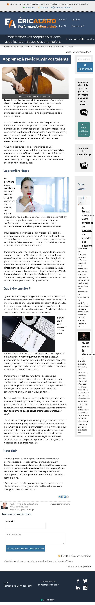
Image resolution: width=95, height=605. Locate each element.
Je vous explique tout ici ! (84, 129)
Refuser (43, 7)
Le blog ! (61, 19)
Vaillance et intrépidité (78, 52)
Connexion (87, 39)
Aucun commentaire (60, 504)
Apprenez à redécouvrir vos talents (36, 59)
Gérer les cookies (61, 7)
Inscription (73, 39)
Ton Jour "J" (60, 26)
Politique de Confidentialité (18, 586)
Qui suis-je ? (78, 26)
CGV (5, 582)
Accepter (29, 7)
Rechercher (85, 67)
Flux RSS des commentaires (74, 556)
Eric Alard (23, 507)
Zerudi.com (47, 599)
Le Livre (76, 19)
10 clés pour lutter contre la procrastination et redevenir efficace (38, 46)
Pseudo (10, 521)
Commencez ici (44, 19)
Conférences (42, 26)
